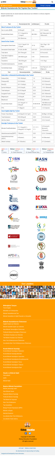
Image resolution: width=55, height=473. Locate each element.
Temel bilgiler (7, 325)
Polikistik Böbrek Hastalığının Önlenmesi (14, 350)
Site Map (21, 466)
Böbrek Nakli (6, 398)
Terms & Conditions (30, 466)
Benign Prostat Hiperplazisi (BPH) (12, 425)
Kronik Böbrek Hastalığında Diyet (12, 385)
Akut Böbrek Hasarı (8, 409)
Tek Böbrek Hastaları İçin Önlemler (13, 352)
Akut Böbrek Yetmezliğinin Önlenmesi (13, 347)
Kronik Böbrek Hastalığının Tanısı (12, 379)
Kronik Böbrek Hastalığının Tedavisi (13, 382)
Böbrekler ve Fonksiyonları (10, 328)
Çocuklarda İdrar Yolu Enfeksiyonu (13, 434)
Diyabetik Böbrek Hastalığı (10, 412)
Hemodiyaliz (6, 393)
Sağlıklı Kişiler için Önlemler (11, 341)
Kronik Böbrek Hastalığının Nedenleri (13, 368)
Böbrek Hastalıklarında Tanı (11, 331)
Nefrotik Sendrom (8, 431)
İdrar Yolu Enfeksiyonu (9, 420)
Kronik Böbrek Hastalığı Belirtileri (12, 371)
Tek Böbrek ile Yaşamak (10, 417)
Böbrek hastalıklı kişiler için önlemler (13, 344)
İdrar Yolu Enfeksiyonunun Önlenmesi (13, 358)
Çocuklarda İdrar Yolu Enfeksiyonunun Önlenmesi (17, 361)
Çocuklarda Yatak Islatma (10, 436)
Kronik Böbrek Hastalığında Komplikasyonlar (15, 377)
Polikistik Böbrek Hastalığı (10, 414)
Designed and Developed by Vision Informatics (12, 471)
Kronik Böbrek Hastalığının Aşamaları (13, 374)
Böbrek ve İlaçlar (8, 428)
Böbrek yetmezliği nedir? (10, 406)
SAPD (4, 396)
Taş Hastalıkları (7, 423)
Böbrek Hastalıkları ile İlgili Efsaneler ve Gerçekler (17, 334)
